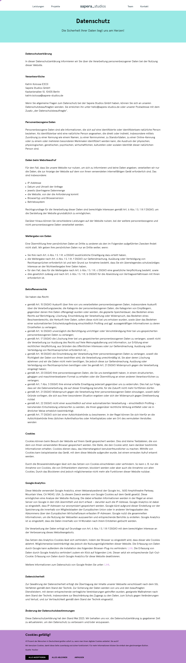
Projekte (55, 6)
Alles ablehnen (59, 657)
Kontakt (144, 6)
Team (130, 6)
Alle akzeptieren (37, 657)
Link (130, 548)
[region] (93, 646)
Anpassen (79, 657)
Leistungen (38, 6)
